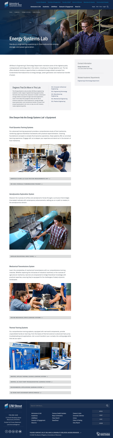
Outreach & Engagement (38, 420)
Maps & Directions (57, 416)
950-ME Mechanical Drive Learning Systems (27, 318)
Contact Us (7, 422)
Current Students (41, 2)
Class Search (55, 418)
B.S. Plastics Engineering (58, 101)
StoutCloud (55, 420)
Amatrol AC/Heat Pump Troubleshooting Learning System (32, 382)
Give (100, 6)
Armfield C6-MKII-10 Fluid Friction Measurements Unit (30, 179)
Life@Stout (34, 418)
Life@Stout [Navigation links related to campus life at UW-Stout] (54, 7)
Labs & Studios (36, 12)
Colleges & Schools (26, 12)
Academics (17, 12)
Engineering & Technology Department (88, 81)
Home (10, 12)
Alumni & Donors (77, 2)
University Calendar (78, 416)
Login (104, 6)
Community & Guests (102, 2)
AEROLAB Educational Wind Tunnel (23, 256)
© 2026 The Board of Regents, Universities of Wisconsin (45, 435)
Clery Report (76, 423)
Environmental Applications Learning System (27, 387)
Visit (97, 6)
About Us (77, 7)
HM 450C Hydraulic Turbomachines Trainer (27, 184)
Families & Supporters (54, 2)
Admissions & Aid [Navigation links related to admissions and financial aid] (36, 7)
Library (75, 418)
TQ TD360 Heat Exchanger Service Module (26, 393)
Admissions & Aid (36, 413)
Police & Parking (77, 420)
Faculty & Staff (66, 2)
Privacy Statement (16, 422)
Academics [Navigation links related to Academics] (46, 7)
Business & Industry (89, 2)
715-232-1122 (13, 415)
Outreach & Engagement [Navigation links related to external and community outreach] (66, 7)
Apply (93, 6)
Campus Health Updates (59, 413)
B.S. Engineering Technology (59, 91)
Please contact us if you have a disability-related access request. (54, 432)
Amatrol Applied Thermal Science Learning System (29, 376)
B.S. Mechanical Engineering (59, 99)
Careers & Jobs (77, 413)
